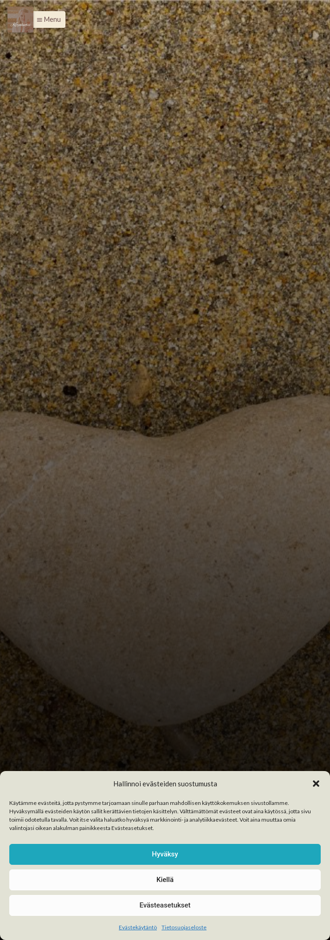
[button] (316, 783)
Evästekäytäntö (138, 927)
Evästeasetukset (164, 905)
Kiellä (165, 879)
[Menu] (20, 19)
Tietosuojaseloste (184, 927)
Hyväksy (165, 854)
